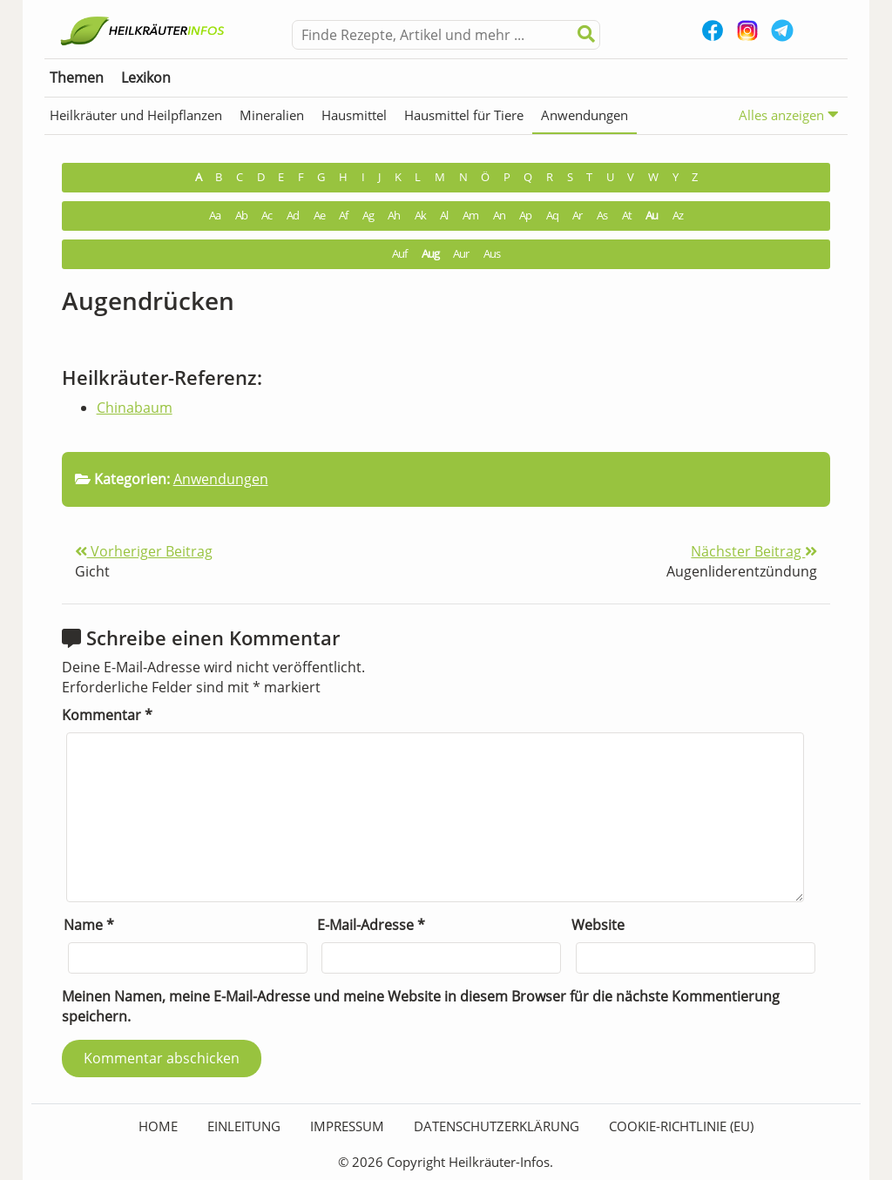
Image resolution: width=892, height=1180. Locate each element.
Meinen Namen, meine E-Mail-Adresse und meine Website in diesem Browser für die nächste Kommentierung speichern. (421, 1006)
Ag (368, 215)
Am (470, 215)
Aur (461, 253)
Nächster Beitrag (754, 551)
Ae (319, 215)
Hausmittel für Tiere (464, 115)
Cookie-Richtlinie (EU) (681, 1126)
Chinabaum (134, 407)
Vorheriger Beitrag (144, 551)
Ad (293, 215)
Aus (491, 253)
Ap (525, 215)
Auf (399, 253)
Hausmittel (354, 115)
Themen (77, 77)
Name (89, 924)
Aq (552, 215)
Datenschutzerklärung (496, 1126)
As (602, 215)
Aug (430, 253)
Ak (420, 215)
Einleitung (243, 1126)
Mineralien (272, 115)
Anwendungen (584, 115)
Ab (241, 215)
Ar (577, 215)
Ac (266, 215)
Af (343, 215)
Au (651, 215)
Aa (214, 215)
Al (444, 215)
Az (677, 215)
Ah (394, 215)
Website (598, 924)
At (627, 215)
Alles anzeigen (789, 114)
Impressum (347, 1126)
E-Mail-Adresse (371, 924)
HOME (158, 1126)
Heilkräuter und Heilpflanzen (136, 115)
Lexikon (146, 77)
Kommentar (107, 715)
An (499, 215)
